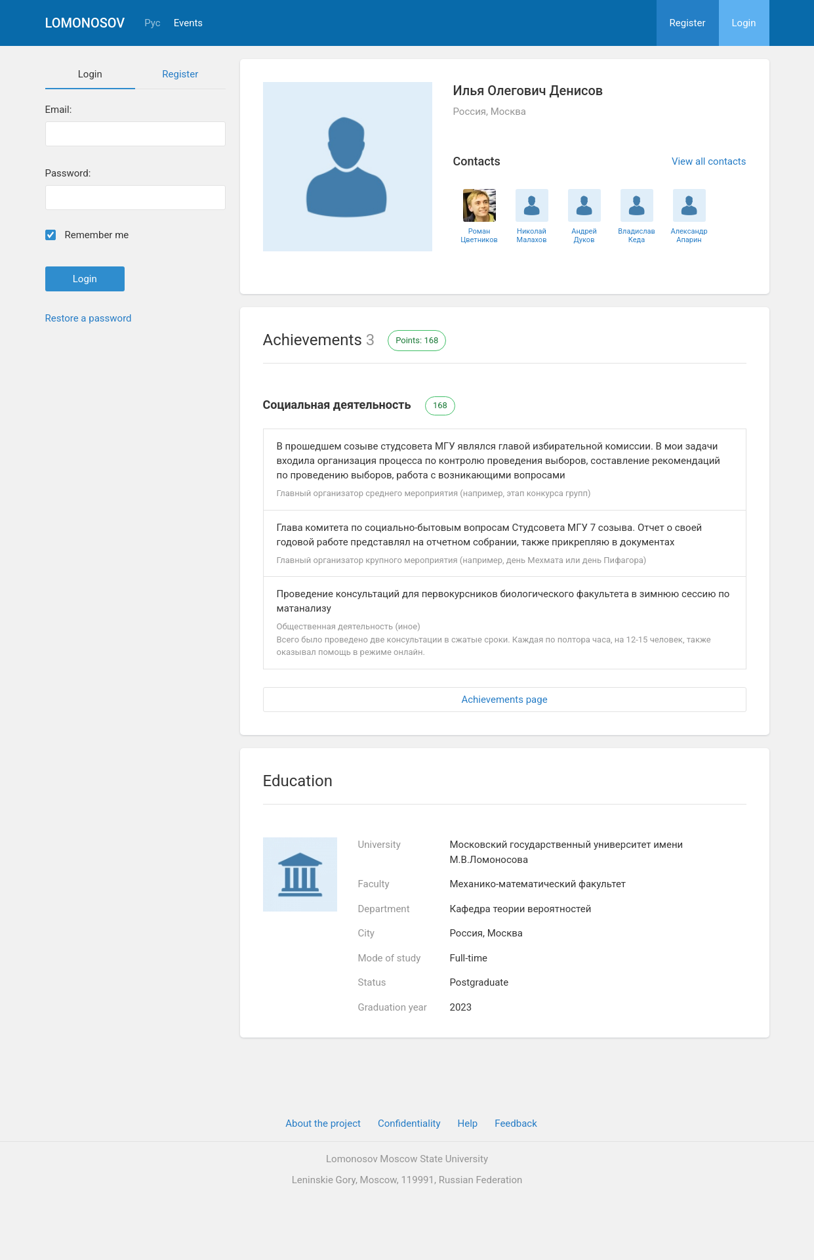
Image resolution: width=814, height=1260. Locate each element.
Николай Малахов (532, 235)
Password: (68, 173)
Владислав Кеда (636, 235)
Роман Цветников (479, 235)
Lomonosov (85, 23)
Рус (152, 23)
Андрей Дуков (584, 235)
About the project (323, 1123)
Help (468, 1123)
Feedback (516, 1123)
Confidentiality (409, 1123)
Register (688, 23)
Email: (58, 110)
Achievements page (504, 699)
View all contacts (709, 161)
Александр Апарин (688, 235)
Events (188, 23)
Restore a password (88, 318)
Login (744, 23)
